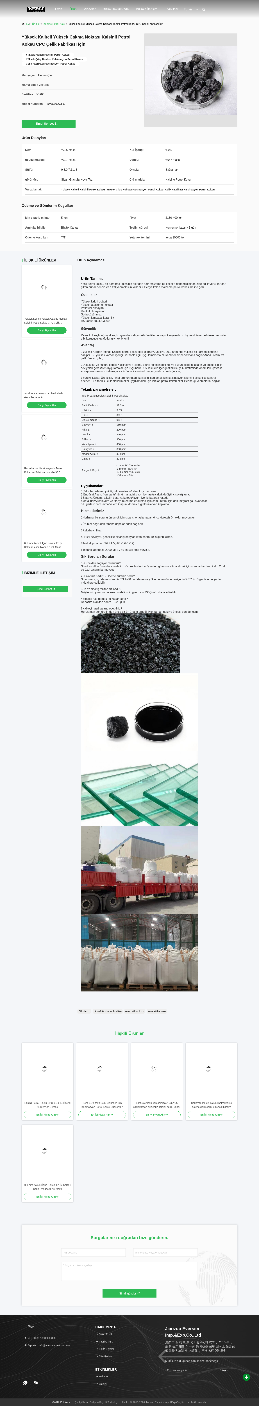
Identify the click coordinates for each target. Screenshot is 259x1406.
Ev (27, 23)
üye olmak (226, 1370)
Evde (58, 9)
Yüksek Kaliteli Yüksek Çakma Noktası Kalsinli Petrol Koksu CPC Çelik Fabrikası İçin (45, 322)
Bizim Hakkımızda (116, 9)
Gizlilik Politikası (61, 1402)
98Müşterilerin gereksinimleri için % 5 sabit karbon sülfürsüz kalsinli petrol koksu (156, 1105)
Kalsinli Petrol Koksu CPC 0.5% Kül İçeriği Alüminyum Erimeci (47, 1105)
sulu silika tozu (157, 1011)
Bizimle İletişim (146, 9)
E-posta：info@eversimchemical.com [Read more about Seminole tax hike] (47, 1345)
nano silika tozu (134, 1011)
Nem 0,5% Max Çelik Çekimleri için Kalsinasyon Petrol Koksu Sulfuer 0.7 (102, 1105)
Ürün (73, 9)
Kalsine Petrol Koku (54, 23)
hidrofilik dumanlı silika (108, 1011)
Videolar (90, 9)
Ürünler (36, 23)
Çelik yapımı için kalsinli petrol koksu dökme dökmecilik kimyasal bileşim (211, 1105)
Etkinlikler (171, 9)
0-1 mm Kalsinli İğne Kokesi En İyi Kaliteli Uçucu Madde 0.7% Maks (47, 1187)
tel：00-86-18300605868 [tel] (40, 1338)
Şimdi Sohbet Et (48, 123)
